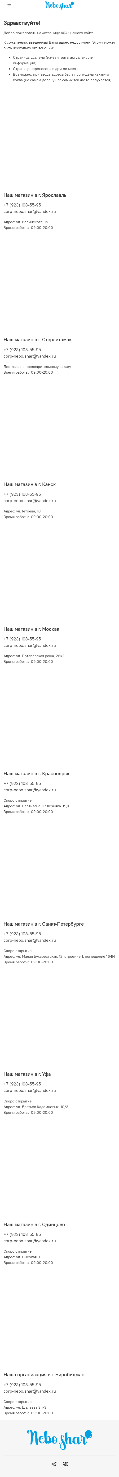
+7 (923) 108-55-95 (22, 205)
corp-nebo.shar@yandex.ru (30, 211)
